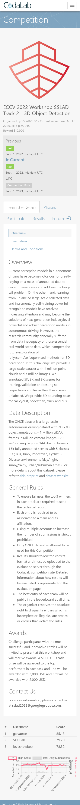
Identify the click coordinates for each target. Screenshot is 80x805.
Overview (19, 233)
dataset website (57, 475)
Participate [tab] (16, 218)
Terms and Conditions (28, 249)
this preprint (29, 475)
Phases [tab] (50, 207)
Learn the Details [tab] (21, 207)
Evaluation (19, 241)
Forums (61, 218)
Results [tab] (39, 218)
